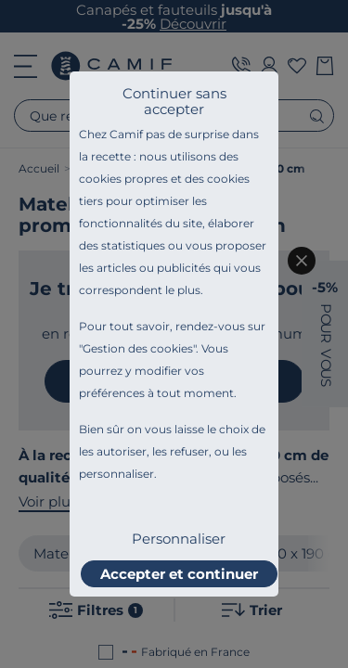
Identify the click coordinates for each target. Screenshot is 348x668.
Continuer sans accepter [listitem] (174, 101)
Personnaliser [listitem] (179, 538)
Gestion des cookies (138, 348)
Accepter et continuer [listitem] (179, 574)
